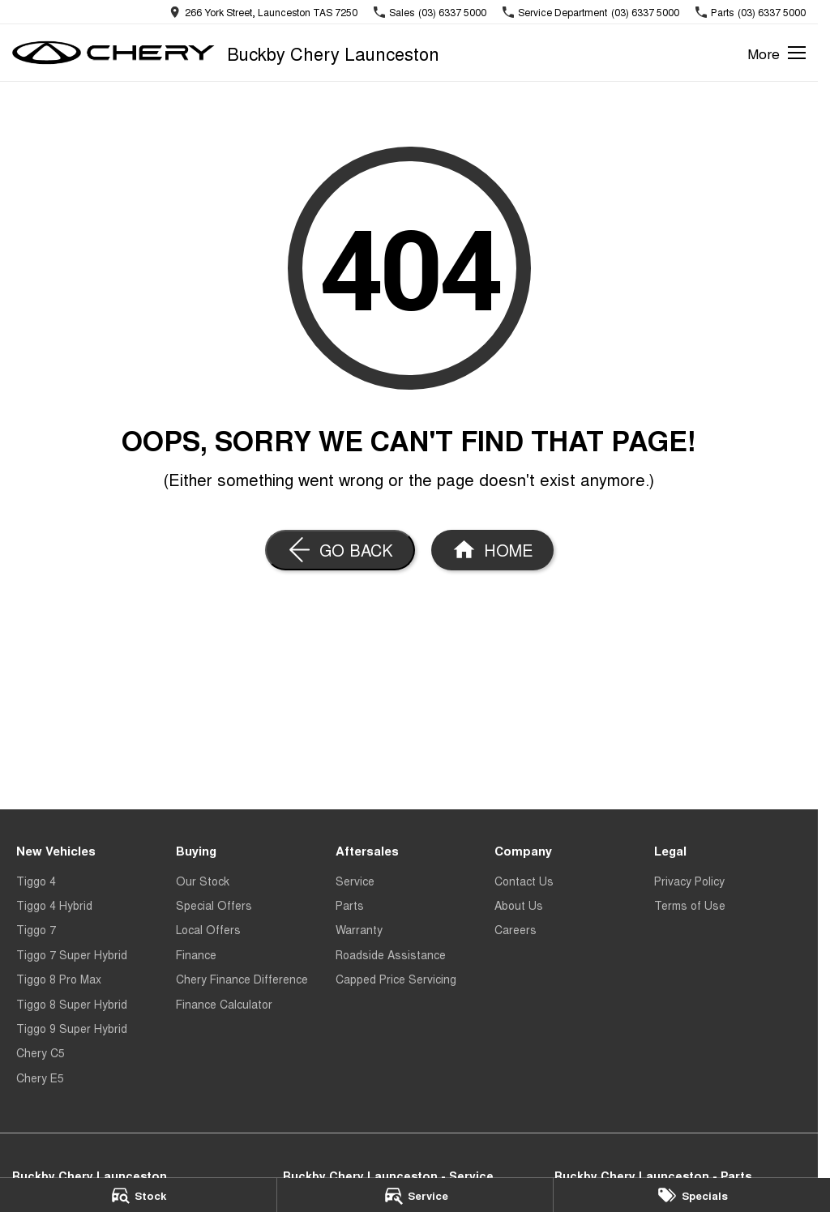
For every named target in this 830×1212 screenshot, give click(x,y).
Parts (350, 905)
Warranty (359, 929)
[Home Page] (492, 550)
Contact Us (524, 881)
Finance (196, 954)
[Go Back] (340, 550)
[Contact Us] (263, 12)
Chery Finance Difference (242, 979)
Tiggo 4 (36, 881)
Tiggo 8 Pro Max (58, 979)
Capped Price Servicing (396, 979)
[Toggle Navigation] (776, 52)
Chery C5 (40, 1052)
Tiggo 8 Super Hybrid (71, 1004)
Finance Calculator (224, 1004)
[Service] (415, 1195)
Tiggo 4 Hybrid (54, 905)
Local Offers (208, 929)
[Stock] (138, 1195)
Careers (515, 929)
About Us (518, 905)
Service (355, 881)
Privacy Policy (689, 881)
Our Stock (202, 881)
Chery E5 (40, 1077)
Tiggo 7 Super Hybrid (71, 954)
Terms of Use (689, 905)
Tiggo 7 (36, 929)
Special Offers (214, 905)
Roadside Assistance (391, 954)
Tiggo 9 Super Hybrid (71, 1028)
